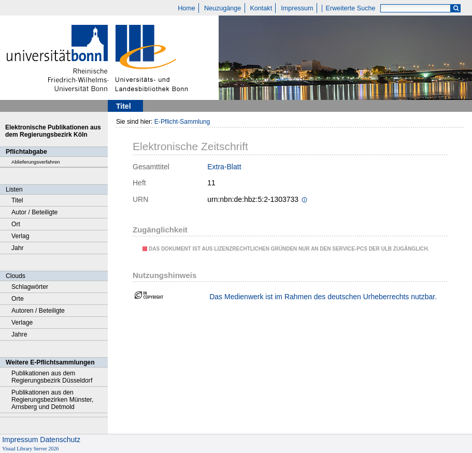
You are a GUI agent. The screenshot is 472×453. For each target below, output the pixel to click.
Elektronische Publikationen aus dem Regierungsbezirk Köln (53, 131)
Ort (15, 224)
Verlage (22, 322)
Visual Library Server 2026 (30, 448)
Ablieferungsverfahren (35, 162)
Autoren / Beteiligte (38, 310)
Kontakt (261, 8)
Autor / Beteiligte (34, 212)
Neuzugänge (222, 8)
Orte (17, 298)
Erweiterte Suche (351, 8)
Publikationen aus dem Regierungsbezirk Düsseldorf (51, 377)
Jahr (17, 248)
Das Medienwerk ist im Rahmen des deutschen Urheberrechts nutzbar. (323, 297)
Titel (17, 200)
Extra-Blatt (224, 167)
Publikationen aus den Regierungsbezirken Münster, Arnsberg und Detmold (52, 400)
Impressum (297, 8)
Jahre (19, 334)
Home (186, 8)
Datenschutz (60, 439)
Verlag (20, 236)
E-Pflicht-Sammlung (182, 121)
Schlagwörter (29, 286)
